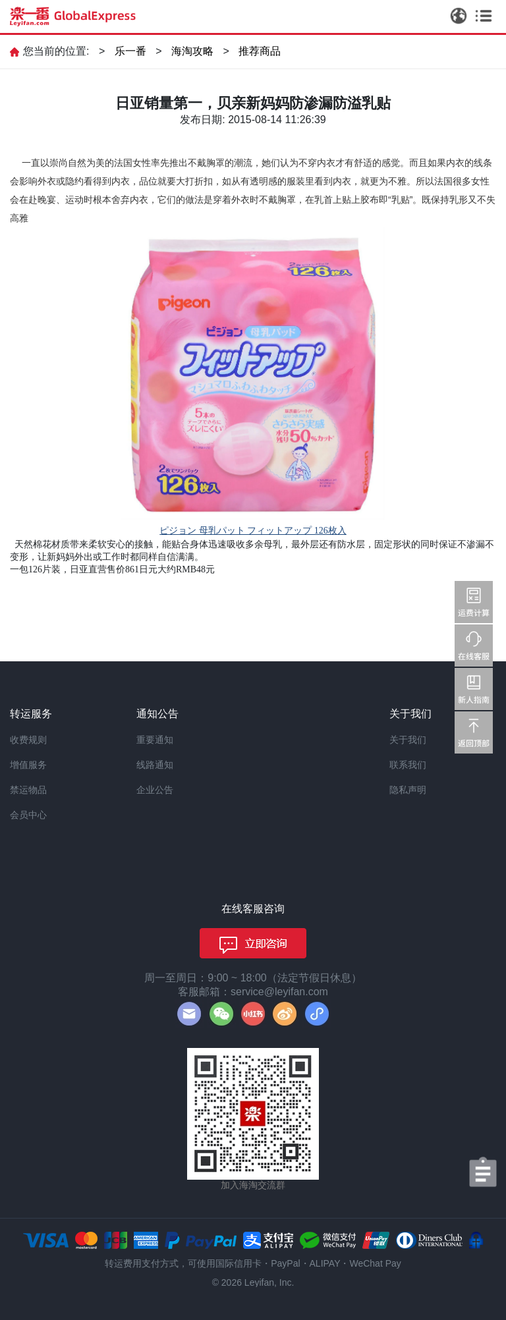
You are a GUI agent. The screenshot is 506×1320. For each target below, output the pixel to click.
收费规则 (28, 739)
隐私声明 (407, 789)
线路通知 (154, 764)
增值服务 (28, 764)
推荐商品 (260, 51)
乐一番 (130, 51)
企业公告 (154, 789)
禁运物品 (28, 789)
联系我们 (407, 764)
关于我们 (407, 739)
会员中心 (28, 815)
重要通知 (154, 739)
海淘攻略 (192, 51)
